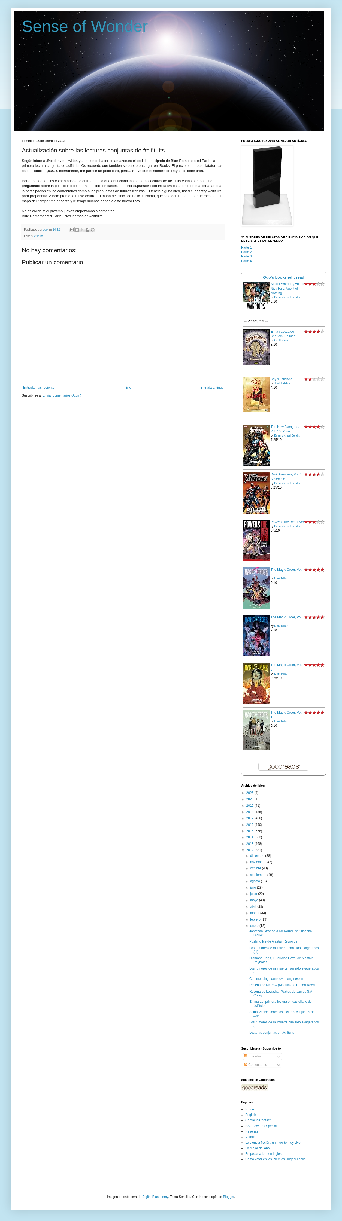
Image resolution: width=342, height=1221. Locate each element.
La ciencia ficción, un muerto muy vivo (273, 1143)
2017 (250, 818)
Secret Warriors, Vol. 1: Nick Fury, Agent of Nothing (287, 288)
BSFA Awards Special (261, 1126)
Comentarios (255, 1065)
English (250, 1115)
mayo (254, 900)
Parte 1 (246, 247)
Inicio (127, 387)
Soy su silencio (281, 379)
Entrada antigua (211, 387)
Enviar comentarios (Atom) (62, 395)
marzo (255, 913)
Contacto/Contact (258, 1120)
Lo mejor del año (257, 1148)
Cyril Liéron (281, 340)
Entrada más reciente (38, 387)
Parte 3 (246, 256)
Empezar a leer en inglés (263, 1154)
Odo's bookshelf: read (283, 277)
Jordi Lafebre (282, 383)
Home (249, 1109)
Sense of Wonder (85, 26)
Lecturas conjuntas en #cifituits (271, 1033)
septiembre (258, 875)
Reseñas (251, 1131)
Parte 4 (246, 261)
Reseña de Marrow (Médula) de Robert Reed (282, 985)
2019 (250, 806)
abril (253, 907)
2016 (250, 825)
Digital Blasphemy (155, 1197)
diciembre (257, 856)
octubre (256, 868)
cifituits (38, 236)
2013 (250, 844)
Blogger (228, 1197)
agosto (255, 881)
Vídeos (250, 1137)
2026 (250, 793)
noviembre (258, 862)
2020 (250, 799)
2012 (250, 850)
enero (254, 926)
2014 (250, 837)
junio (254, 894)
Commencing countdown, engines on (276, 979)
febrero (255, 919)
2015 (250, 831)
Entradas (252, 1056)
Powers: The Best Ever (287, 522)
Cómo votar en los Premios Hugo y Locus (275, 1159)
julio (253, 887)
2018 (250, 812)
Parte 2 (246, 252)
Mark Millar (280, 578)
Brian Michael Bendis (287, 297)
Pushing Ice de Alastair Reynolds (273, 941)
